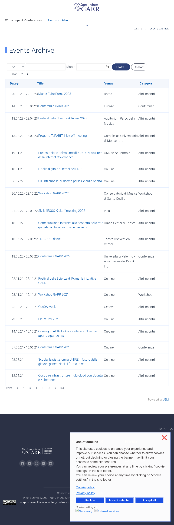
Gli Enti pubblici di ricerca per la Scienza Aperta (70, 181)
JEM (166, 399)
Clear (139, 67)
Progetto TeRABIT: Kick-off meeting (62, 135)
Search (121, 67)
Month (70, 67)
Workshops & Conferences (23, 20)
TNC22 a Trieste (49, 239)
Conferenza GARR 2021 (54, 347)
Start (9, 388)
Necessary (85, 511)
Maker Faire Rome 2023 (54, 94)
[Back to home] (87, 7)
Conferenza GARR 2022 (54, 256)
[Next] (55, 388)
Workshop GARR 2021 (53, 294)
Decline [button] (90, 500)
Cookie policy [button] (85, 487)
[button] (167, 7)
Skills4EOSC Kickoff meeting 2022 (61, 210)
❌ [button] (164, 437)
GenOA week (47, 307)
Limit (14, 74)
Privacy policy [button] (85, 493)
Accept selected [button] (119, 500)
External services (108, 511)
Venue (108, 83)
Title (40, 83)
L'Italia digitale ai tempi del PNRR (60, 169)
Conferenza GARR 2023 (54, 106)
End (62, 388)
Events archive (58, 20)
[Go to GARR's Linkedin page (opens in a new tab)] (50, 463)
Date (14, 83)
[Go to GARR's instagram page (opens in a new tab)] (36, 463)
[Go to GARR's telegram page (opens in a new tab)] (43, 463)
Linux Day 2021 (49, 319)
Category (146, 83)
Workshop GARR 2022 (53, 193)
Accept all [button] (149, 500)
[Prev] (17, 388)
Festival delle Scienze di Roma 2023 (62, 118)
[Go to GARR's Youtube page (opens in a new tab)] (29, 463)
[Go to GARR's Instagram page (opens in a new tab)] (22, 463)
